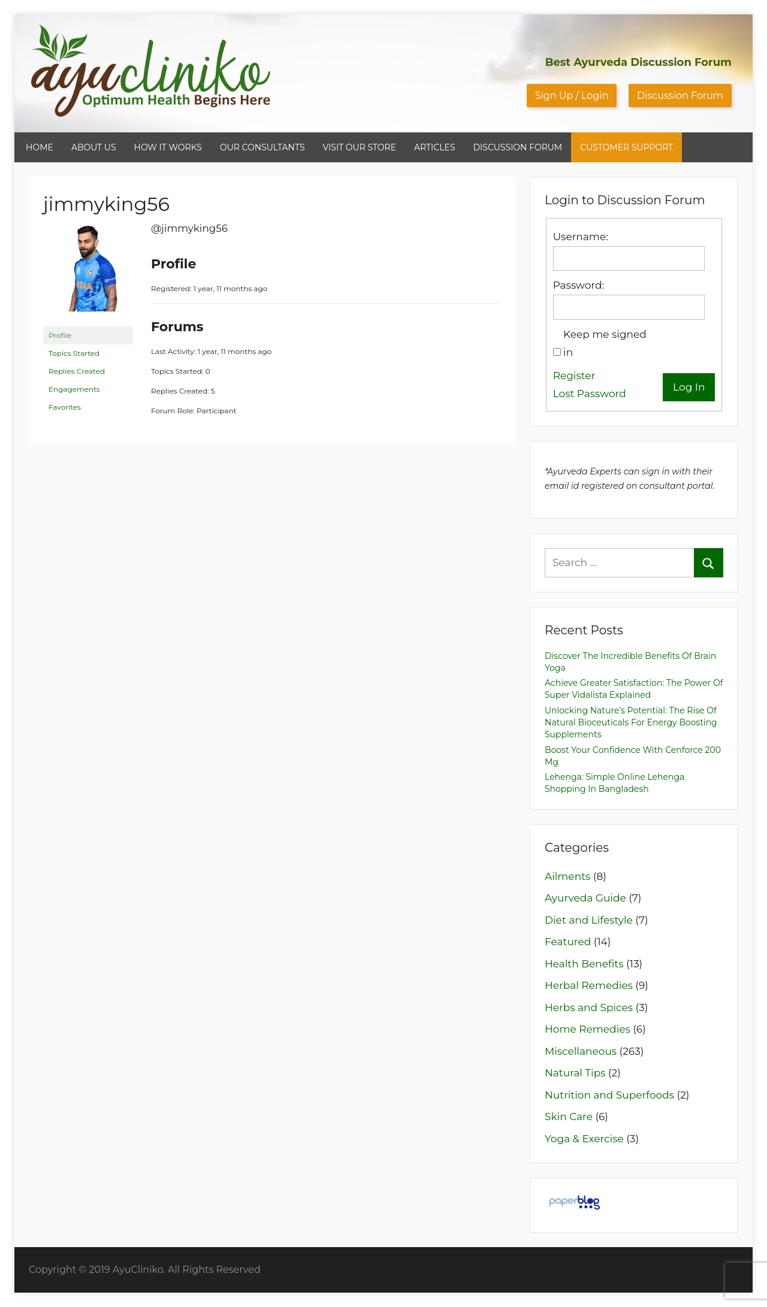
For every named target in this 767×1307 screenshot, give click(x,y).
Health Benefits (584, 964)
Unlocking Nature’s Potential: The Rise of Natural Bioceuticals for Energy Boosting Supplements (631, 722)
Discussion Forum (680, 95)
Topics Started (74, 353)
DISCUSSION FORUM (518, 147)
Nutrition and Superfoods (609, 1095)
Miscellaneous (581, 1051)
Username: (580, 237)
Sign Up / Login (572, 95)
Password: (578, 285)
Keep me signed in (605, 343)
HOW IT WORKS (168, 147)
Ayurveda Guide (585, 898)
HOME (39, 147)
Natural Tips (575, 1073)
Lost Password (589, 394)
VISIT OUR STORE (360, 147)
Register (574, 376)
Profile (60, 335)
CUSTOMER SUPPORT (626, 147)
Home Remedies (587, 1029)
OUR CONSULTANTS (262, 147)
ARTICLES (434, 147)
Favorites (65, 407)
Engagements (74, 389)
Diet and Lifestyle (589, 920)
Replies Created (77, 371)
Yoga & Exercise (584, 1139)
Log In (689, 387)
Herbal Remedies (589, 985)
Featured (568, 942)
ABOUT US (93, 147)
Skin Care (569, 1117)
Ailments (567, 876)
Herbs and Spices (589, 1007)
